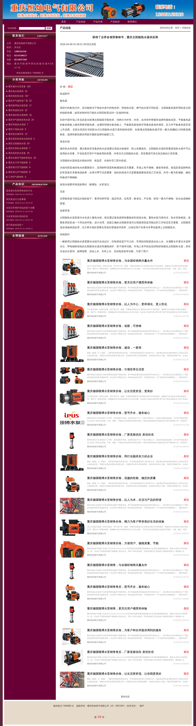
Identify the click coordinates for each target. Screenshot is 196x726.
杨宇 (142, 706)
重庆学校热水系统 (17, 124)
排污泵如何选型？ (15, 225)
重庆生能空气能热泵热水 (20, 158)
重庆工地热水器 (16, 129)
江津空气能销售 (16, 177)
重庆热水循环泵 (16, 134)
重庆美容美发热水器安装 (20, 139)
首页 (63, 22)
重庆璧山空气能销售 (18, 172)
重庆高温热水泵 (16, 110)
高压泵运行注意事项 (16, 199)
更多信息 (125, 696)
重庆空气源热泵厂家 (18, 101)
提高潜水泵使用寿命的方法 (19, 191)
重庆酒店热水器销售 (18, 115)
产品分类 (98, 22)
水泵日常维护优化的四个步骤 (20, 208)
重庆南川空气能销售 (18, 167)
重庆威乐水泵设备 (17, 86)
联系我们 (132, 22)
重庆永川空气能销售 (18, 162)
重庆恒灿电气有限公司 (96, 273)
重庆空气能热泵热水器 (19, 120)
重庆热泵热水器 (16, 96)
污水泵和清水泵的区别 (17, 216)
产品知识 (115, 22)
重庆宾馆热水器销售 (18, 148)
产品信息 (80, 22)
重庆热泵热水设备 (17, 153)
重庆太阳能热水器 (17, 143)
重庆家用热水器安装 (18, 105)
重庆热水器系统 (16, 91)
